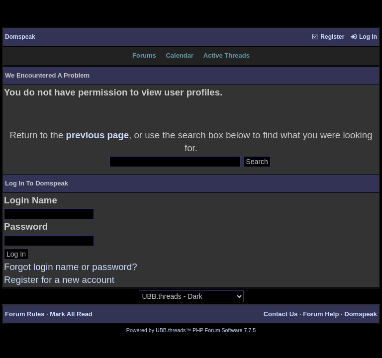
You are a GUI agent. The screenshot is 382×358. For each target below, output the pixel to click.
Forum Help (321, 314)
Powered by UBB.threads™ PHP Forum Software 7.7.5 (191, 330)
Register (327, 36)
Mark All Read (71, 314)
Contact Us (281, 314)
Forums (144, 55)
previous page (97, 135)
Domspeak (20, 36)
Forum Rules (24, 314)
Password (26, 226)
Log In (363, 36)
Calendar (179, 55)
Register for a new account (59, 279)
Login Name (30, 200)
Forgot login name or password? (70, 267)
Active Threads (226, 55)
